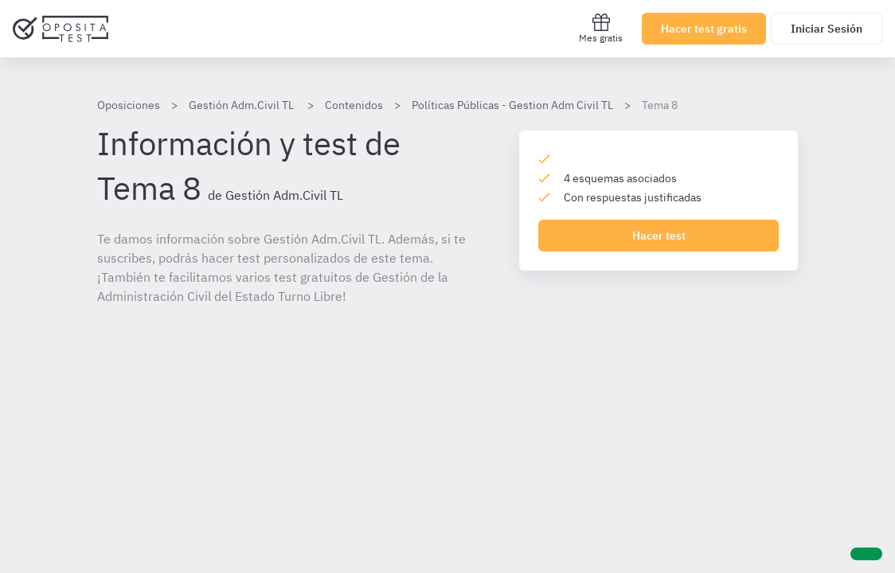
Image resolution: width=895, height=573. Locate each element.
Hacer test (659, 235)
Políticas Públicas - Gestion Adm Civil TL (512, 105)
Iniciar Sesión (826, 28)
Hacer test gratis (704, 28)
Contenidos (354, 105)
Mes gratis (601, 28)
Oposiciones (128, 105)
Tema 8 (660, 105)
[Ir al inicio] (60, 29)
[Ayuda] (866, 554)
